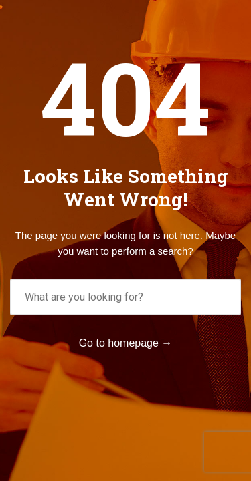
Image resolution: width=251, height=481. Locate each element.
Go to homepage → (126, 343)
